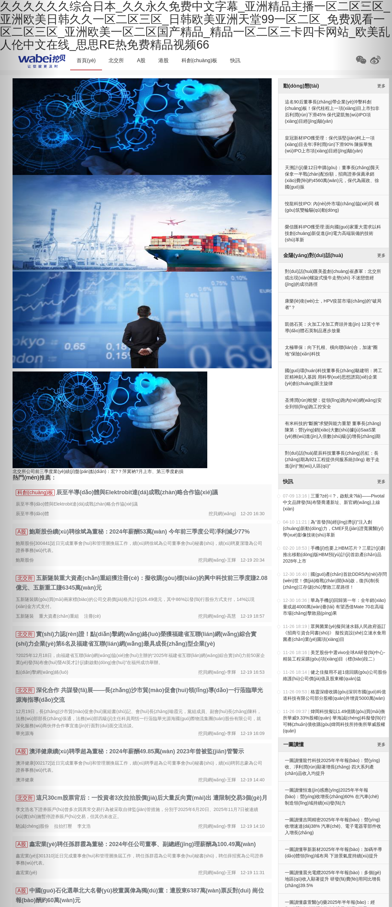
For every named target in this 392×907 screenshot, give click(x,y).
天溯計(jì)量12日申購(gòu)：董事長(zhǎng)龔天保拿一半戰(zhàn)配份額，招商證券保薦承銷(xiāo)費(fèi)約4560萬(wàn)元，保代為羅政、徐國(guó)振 (332, 177)
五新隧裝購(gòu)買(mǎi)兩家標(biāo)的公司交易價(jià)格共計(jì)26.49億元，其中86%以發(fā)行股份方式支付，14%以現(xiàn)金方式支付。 (135, 603)
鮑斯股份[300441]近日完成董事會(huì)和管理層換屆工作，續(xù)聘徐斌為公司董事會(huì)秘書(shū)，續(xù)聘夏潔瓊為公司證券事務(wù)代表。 (139, 547)
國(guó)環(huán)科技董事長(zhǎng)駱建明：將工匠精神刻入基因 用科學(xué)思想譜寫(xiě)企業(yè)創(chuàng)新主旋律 (333, 377)
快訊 (235, 60)
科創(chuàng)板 (199, 60)
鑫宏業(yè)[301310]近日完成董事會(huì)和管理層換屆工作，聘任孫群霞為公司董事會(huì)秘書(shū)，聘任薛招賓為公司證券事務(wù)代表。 (140, 859)
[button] (29, 453)
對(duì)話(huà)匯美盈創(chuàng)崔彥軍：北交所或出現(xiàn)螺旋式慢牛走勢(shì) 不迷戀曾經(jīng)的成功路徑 (333, 278)
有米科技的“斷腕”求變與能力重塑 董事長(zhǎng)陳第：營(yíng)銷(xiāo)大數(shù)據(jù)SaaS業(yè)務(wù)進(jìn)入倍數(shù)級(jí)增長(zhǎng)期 (333, 430)
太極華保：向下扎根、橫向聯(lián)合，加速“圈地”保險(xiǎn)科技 (331, 350)
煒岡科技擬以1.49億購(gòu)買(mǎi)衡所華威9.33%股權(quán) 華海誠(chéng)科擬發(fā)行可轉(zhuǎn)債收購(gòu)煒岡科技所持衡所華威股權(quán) (334, 721)
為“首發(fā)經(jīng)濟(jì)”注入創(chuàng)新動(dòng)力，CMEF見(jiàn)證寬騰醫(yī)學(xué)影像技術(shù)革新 (333, 528)
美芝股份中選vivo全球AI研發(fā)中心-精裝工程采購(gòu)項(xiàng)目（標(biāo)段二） (334, 655)
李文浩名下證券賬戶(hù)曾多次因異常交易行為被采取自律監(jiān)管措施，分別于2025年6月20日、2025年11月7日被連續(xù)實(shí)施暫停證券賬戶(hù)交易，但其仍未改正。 (137, 813)
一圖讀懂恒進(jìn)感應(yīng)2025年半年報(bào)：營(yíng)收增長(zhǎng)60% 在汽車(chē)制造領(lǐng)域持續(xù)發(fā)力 (332, 796)
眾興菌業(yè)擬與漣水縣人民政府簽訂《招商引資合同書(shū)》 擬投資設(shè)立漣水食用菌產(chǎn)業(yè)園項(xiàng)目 (334, 633)
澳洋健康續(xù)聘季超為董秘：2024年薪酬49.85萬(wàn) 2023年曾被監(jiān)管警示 (136, 751)
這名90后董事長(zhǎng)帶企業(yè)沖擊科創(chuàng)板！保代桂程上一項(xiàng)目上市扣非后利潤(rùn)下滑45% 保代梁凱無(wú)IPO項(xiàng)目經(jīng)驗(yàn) (332, 111)
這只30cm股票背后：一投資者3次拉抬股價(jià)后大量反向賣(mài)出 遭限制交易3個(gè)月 (151, 798)
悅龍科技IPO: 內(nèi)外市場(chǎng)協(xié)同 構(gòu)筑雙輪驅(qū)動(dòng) (332, 207)
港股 (163, 60)
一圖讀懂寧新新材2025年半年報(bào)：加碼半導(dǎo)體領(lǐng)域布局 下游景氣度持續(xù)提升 (333, 852)
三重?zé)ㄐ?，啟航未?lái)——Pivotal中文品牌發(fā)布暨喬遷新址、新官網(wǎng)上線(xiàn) (334, 502)
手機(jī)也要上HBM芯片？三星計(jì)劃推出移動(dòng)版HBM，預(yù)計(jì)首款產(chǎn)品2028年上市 (334, 554)
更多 (381, 85)
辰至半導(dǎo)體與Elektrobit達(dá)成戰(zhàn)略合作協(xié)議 (137, 492)
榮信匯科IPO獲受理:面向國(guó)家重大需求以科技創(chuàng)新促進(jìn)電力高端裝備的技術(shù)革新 (333, 233)
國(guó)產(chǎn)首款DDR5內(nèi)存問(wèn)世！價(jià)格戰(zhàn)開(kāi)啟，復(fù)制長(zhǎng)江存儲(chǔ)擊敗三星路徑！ (335, 581)
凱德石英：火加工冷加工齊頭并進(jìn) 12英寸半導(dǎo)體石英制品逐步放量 (332, 327)
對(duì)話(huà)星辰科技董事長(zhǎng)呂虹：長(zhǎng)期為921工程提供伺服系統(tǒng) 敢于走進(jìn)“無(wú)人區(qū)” (332, 459)
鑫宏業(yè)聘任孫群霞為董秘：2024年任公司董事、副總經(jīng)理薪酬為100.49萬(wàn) (142, 844)
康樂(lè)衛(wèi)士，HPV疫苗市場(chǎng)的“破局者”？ (333, 304)
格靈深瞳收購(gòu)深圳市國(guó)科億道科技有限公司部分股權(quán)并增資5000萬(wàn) (334, 695)
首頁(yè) (86, 60)
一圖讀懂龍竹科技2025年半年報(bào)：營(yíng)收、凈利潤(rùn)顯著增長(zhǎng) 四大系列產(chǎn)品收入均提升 (332, 767)
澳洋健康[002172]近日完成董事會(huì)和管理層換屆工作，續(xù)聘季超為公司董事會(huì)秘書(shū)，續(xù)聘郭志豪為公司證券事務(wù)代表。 (139, 766)
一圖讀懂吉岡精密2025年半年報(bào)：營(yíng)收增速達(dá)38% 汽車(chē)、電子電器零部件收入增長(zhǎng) (333, 826)
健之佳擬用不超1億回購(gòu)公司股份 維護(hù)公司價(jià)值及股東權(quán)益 (335, 675)
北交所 (116, 60)
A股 (141, 60)
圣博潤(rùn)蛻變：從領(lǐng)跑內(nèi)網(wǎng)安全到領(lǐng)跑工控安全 (333, 403)
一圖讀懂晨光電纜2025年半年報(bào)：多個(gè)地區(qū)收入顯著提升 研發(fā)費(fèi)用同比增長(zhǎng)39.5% (333, 879)
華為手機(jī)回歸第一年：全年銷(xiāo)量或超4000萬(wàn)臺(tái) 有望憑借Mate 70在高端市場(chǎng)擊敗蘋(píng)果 (334, 607)
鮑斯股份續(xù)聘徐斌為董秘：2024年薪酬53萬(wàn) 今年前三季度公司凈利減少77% (139, 531)
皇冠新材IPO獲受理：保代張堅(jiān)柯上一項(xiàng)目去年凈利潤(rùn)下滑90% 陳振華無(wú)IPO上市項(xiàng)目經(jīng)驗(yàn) (330, 144)
